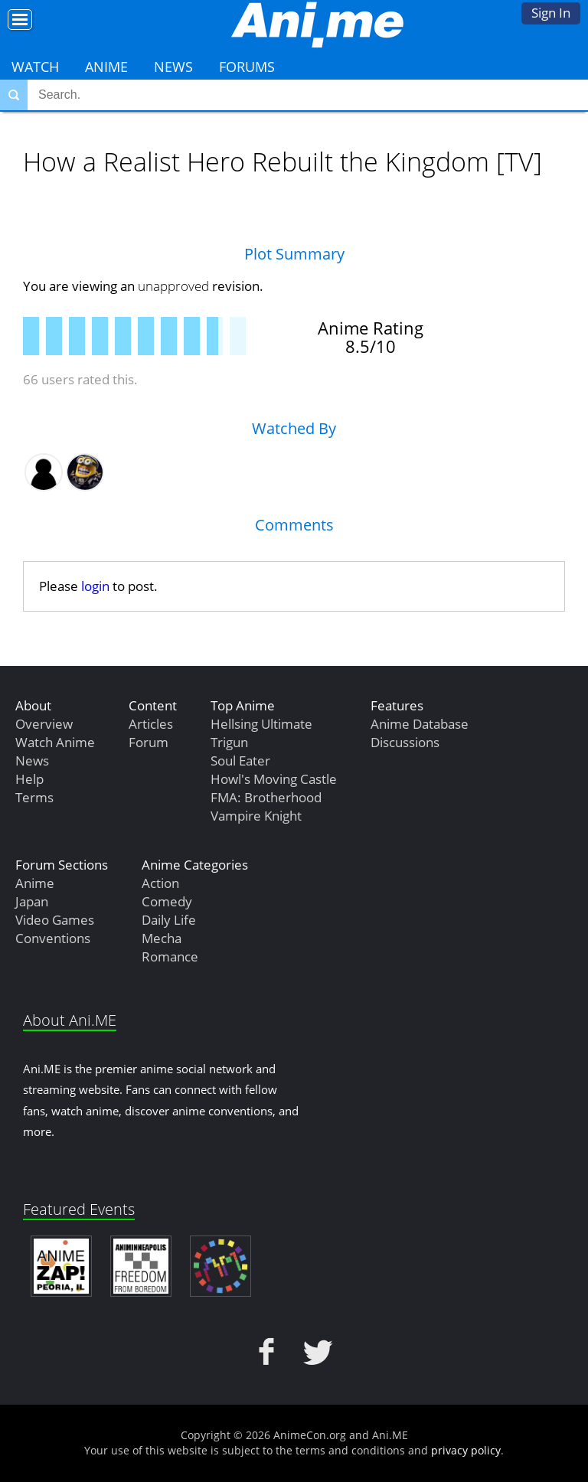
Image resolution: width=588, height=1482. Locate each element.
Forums (247, 66)
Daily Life (169, 920)
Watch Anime (55, 742)
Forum (148, 742)
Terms (34, 797)
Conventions (52, 938)
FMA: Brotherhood (266, 797)
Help (29, 779)
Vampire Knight (256, 815)
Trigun (229, 742)
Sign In (550, 12)
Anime (106, 66)
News (173, 66)
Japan (31, 901)
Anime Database (420, 724)
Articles (151, 724)
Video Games (54, 920)
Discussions (405, 742)
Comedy (167, 901)
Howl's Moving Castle (274, 779)
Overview (44, 724)
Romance (170, 956)
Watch (35, 66)
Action (160, 883)
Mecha (161, 938)
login (95, 586)
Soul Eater (240, 760)
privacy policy (466, 1450)
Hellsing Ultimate (261, 724)
